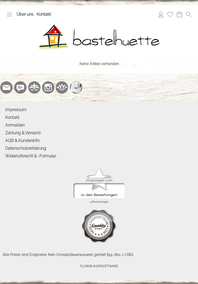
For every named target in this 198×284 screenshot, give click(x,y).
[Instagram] (48, 87)
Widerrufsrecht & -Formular (30, 156)
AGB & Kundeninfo (22, 140)
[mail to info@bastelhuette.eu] (6, 87)
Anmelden (15, 125)
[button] (9, 14)
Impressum (16, 109)
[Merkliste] (170, 14)
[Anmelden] (161, 14)
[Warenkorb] (179, 14)
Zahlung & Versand (22, 132)
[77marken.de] (20, 87)
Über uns (25, 14)
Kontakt (44, 14)
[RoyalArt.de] (34, 87)
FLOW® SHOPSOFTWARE (99, 266)
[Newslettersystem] (76, 87)
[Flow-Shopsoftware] (62, 87)
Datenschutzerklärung (25, 148)
